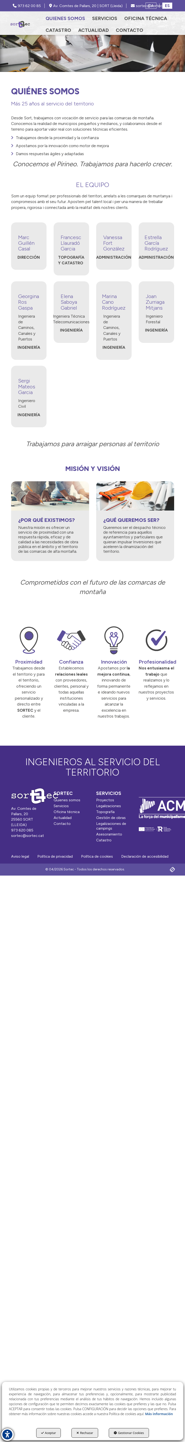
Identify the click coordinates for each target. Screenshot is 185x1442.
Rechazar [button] (85, 1433)
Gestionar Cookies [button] (129, 1433)
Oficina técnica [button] (67, 812)
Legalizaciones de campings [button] (111, 825)
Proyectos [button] (105, 800)
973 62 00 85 (27, 6)
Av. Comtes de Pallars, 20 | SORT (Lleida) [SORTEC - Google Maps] (86, 6)
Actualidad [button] (63, 817)
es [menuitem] (167, 5)
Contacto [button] (62, 823)
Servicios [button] (61, 806)
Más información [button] (159, 1414)
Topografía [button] (105, 812)
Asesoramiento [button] (109, 834)
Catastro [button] (104, 840)
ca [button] (151, 5)
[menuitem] (65, 18)
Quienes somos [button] (67, 800)
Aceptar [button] (48, 1433)
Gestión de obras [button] (111, 817)
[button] (20, 24)
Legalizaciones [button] (108, 806)
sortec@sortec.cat (27, 835)
